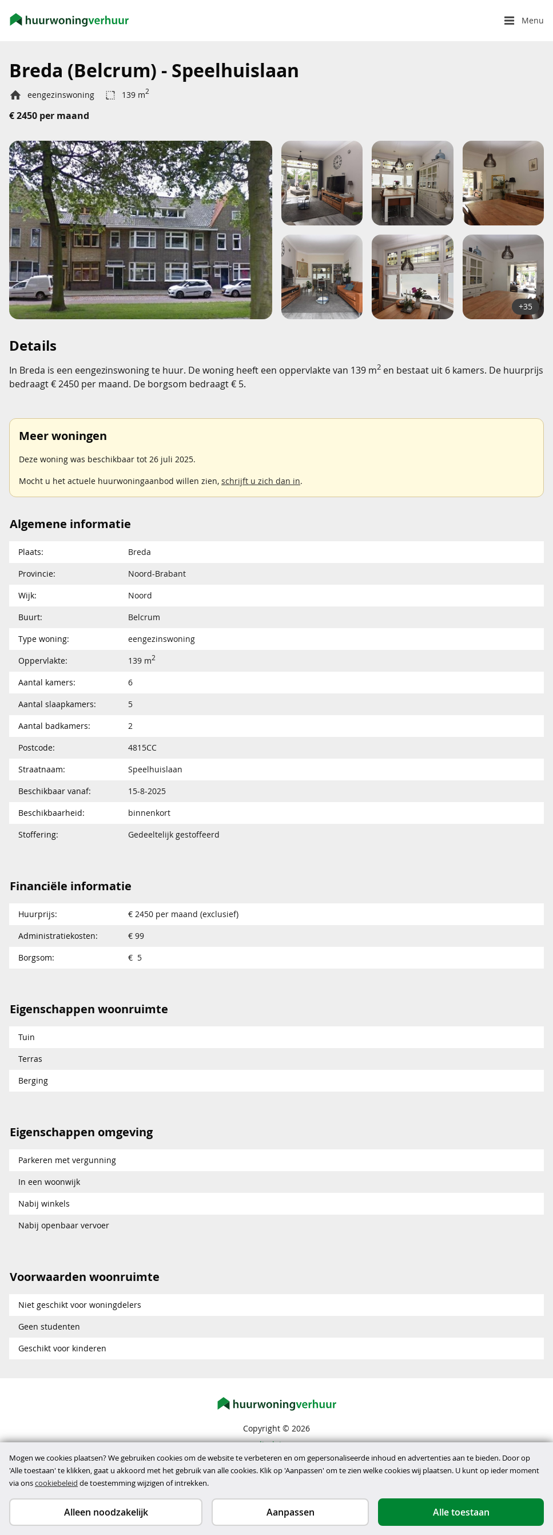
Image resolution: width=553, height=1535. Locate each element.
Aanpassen (290, 1512)
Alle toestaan (461, 1512)
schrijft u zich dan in (260, 480)
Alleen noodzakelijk (106, 1512)
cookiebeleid (56, 1483)
